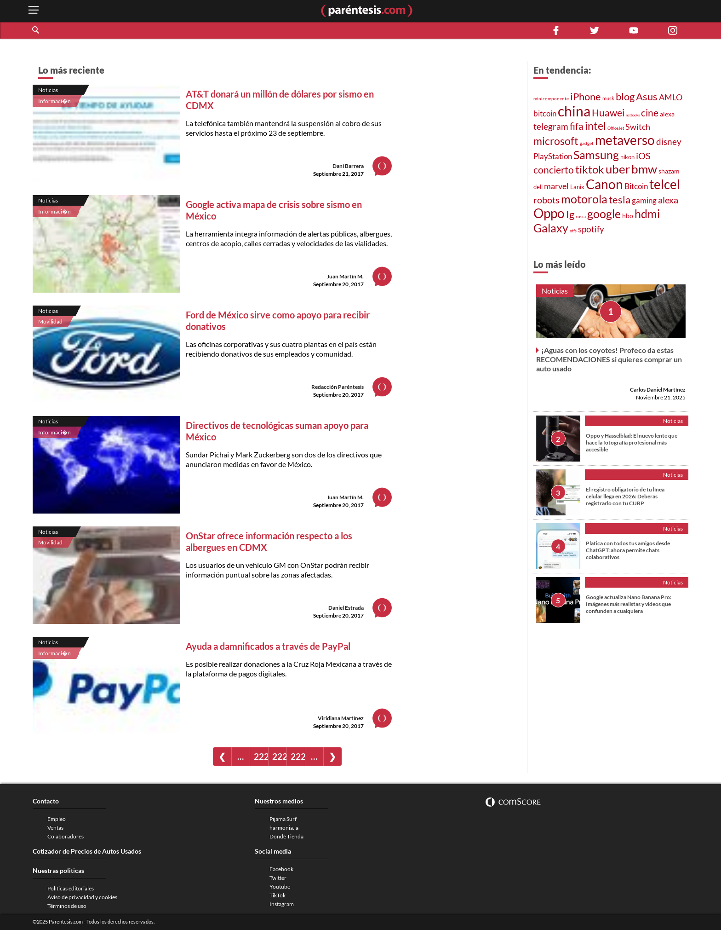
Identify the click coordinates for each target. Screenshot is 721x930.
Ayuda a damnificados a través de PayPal (268, 646)
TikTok (277, 895)
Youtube (279, 886)
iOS (643, 155)
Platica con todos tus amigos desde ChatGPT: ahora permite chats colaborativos (628, 550)
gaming (644, 200)
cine (649, 113)
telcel (664, 184)
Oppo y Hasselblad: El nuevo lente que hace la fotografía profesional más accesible (631, 442)
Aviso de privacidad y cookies (82, 897)
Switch (637, 126)
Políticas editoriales (70, 888)
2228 (298, 756)
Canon (604, 184)
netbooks (633, 115)
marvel (556, 186)
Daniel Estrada (346, 607)
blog (625, 96)
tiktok (589, 169)
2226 (261, 756)
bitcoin (544, 113)
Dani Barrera (348, 165)
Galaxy (550, 228)
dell (538, 187)
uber (618, 169)
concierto (553, 170)
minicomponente (551, 98)
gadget (587, 143)
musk (608, 98)
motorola (584, 199)
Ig (570, 214)
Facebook (281, 869)
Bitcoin (636, 186)
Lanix (577, 187)
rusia (581, 216)
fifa (577, 126)
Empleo (56, 818)
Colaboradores (65, 836)
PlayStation (552, 156)
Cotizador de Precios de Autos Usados (87, 851)
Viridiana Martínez (341, 718)
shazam (669, 171)
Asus (647, 96)
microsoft (555, 141)
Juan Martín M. (345, 276)
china (574, 111)
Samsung (596, 155)
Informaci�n (54, 101)
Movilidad (50, 321)
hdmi (647, 213)
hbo (627, 216)
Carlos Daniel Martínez (658, 389)
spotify (591, 229)
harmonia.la (283, 827)
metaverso (625, 140)
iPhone (585, 96)
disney (668, 141)
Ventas (55, 827)
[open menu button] (33, 11)
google (604, 213)
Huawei (608, 112)
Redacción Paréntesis (337, 386)
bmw (644, 169)
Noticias (48, 90)
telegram (550, 126)
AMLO (670, 97)
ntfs (573, 230)
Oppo (549, 213)
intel (595, 125)
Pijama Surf (283, 818)
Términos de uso (66, 905)
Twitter (277, 877)
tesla (619, 200)
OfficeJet (615, 128)
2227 (279, 756)
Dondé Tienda (286, 836)
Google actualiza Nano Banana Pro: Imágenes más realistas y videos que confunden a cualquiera (628, 604)
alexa (667, 114)
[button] (36, 30)
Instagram (281, 904)
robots (546, 199)
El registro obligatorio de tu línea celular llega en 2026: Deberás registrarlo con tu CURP (625, 496)
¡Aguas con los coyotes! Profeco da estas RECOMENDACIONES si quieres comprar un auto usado (609, 359)
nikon (627, 157)
